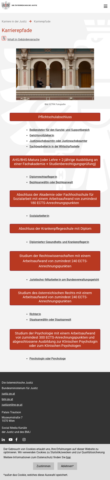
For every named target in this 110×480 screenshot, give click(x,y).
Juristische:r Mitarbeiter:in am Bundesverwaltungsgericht (64, 279)
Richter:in (35, 314)
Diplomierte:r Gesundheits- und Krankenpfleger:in (59, 242)
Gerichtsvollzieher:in (41, 135)
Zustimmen (44, 466)
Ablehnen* (67, 466)
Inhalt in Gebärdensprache (23, 39)
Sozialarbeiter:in (39, 215)
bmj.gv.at (7, 399)
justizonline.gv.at (12, 404)
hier (68, 457)
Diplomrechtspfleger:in (43, 177)
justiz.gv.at (8, 393)
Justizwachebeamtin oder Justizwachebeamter (58, 141)
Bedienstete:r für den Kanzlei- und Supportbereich (59, 130)
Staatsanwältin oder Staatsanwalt (50, 319)
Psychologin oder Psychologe (47, 358)
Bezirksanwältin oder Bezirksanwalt (51, 182)
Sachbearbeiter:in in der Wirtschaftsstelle (54, 146)
